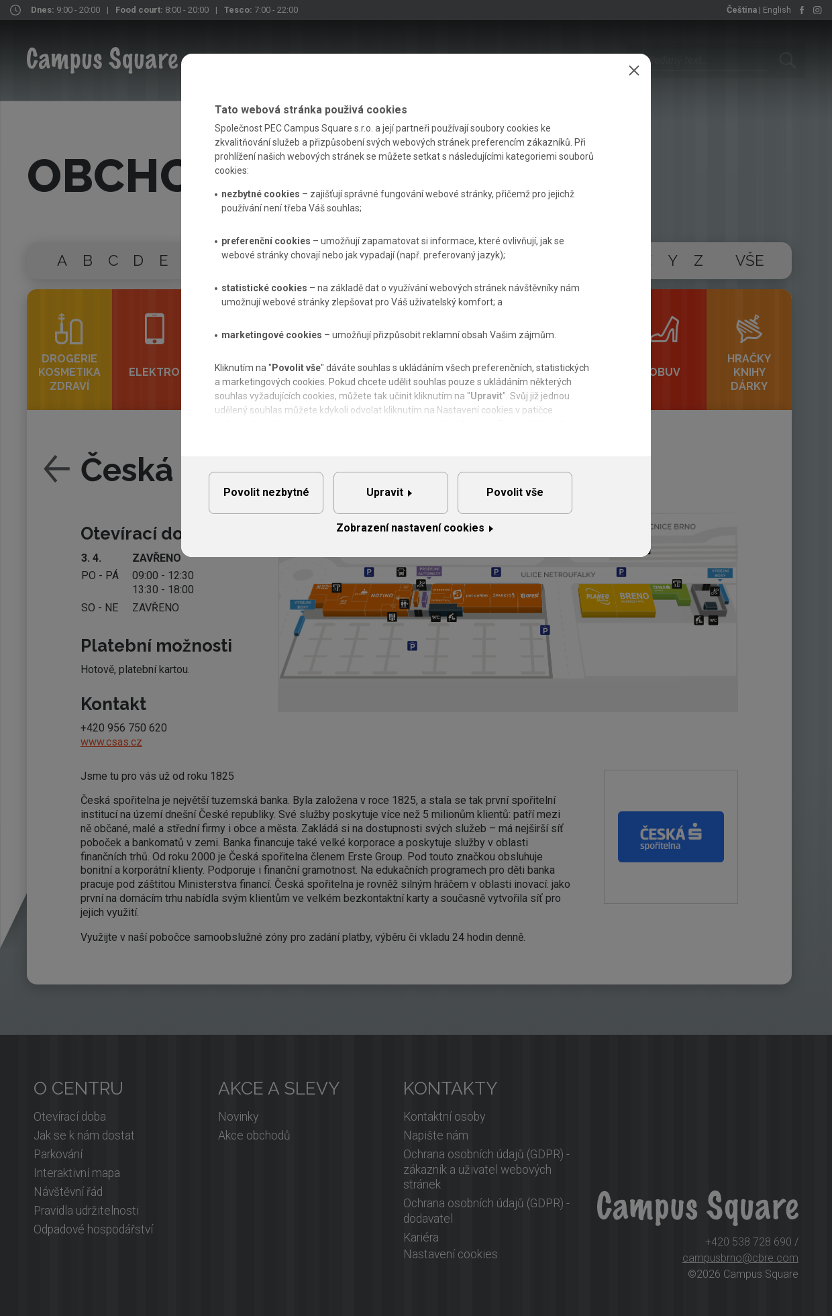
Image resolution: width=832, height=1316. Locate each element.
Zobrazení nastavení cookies (410, 540)
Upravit (410, 498)
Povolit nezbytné (274, 498)
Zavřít (634, 70)
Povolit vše (557, 498)
